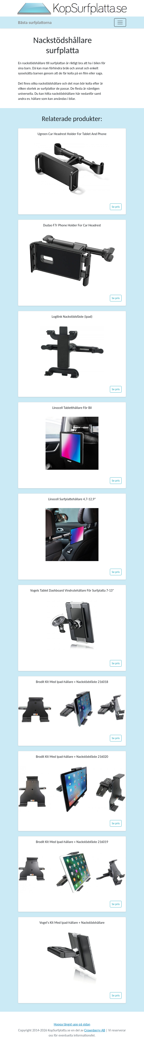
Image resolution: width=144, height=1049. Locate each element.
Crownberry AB (94, 1030)
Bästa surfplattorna (35, 22)
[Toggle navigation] (120, 22)
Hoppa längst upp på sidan (72, 1024)
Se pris (116, 207)
